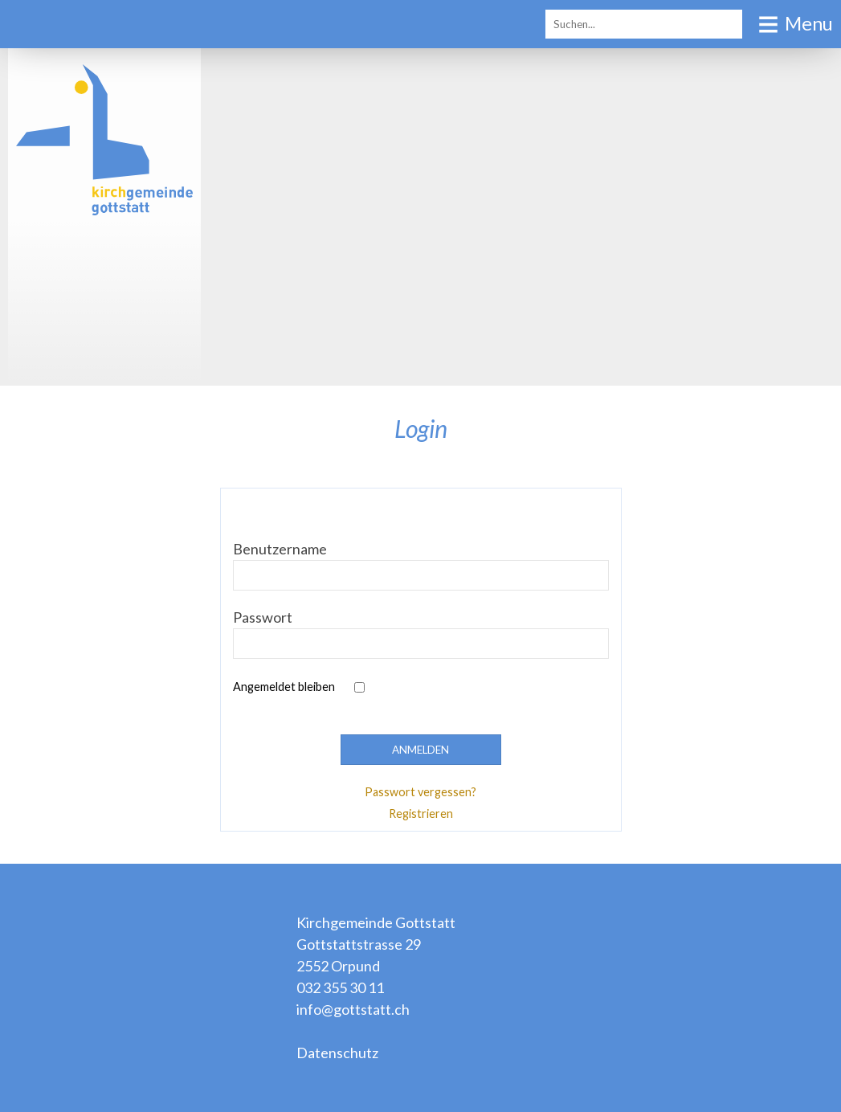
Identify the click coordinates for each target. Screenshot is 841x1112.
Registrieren (421, 813)
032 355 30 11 (340, 987)
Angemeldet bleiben (284, 686)
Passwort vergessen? (420, 792)
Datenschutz (337, 1052)
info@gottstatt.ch (353, 1009)
